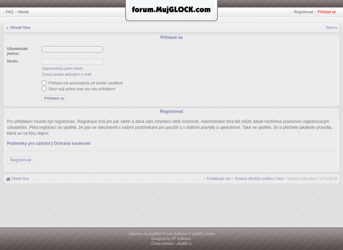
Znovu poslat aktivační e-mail (66, 74)
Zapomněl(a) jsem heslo (62, 68)
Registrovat (303, 12)
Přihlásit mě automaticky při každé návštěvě (82, 83)
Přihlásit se (326, 12)
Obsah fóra (20, 27)
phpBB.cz (184, 243)
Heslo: (13, 61)
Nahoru (331, 28)
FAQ (10, 12)
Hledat (23, 12)
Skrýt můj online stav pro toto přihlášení (78, 89)
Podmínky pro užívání (28, 143)
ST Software (181, 239)
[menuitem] (259, 179)
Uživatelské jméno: (17, 51)
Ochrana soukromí (72, 143)
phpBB (154, 234)
